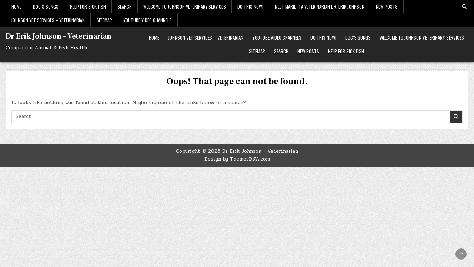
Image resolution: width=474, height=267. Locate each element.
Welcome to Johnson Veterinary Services (184, 6)
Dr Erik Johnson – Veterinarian (58, 36)
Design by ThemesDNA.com (237, 159)
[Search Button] (464, 7)
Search (124, 6)
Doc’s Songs (46, 6)
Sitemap (104, 20)
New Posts (387, 6)
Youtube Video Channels (148, 20)
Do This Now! (250, 6)
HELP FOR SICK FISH (88, 6)
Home (16, 6)
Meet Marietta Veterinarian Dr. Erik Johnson (319, 6)
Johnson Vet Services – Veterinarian (48, 20)
